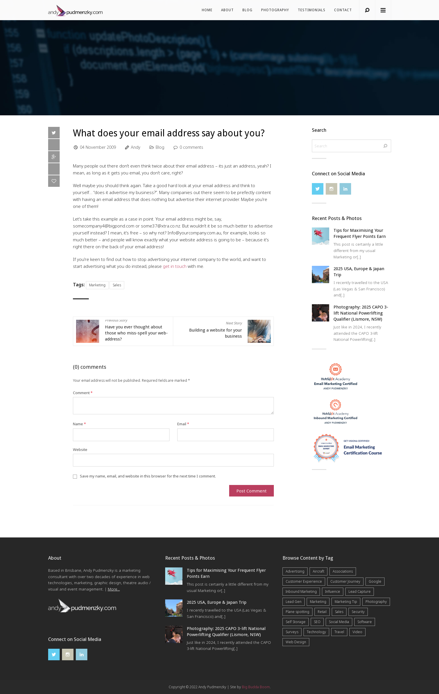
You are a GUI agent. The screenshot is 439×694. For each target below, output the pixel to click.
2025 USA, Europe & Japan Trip (216, 602)
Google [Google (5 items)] (375, 581)
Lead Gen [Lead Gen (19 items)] (294, 601)
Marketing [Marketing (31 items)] (318, 601)
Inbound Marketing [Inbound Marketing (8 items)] (301, 591)
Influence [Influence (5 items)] (332, 591)
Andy (135, 147)
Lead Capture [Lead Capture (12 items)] (359, 591)
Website (80, 449)
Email (183, 423)
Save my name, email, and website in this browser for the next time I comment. (148, 476)
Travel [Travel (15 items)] (339, 631)
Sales (117, 285)
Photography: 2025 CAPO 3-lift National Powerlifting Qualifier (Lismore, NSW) (361, 313)
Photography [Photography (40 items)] (376, 601)
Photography (275, 10)
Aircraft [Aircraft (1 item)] (318, 571)
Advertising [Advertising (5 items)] (295, 571)
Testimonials (311, 10)
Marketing (97, 285)
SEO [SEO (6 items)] (317, 621)
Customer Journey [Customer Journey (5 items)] (345, 581)
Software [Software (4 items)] (364, 621)
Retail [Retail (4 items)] (322, 611)
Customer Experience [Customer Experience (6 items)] (304, 581)
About (227, 10)
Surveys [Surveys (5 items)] (292, 631)
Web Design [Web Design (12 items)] (296, 642)
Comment (83, 392)
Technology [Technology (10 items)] (316, 631)
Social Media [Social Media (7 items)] (339, 621)
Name (79, 423)
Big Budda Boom (256, 686)
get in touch (174, 266)
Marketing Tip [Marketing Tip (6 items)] (346, 601)
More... (114, 589)
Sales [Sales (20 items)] (339, 611)
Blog (247, 10)
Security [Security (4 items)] (358, 611)
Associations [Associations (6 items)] (343, 571)
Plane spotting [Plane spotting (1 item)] (297, 611)
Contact (343, 10)
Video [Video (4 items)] (357, 631)
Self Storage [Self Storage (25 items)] (296, 621)
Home (207, 10)
